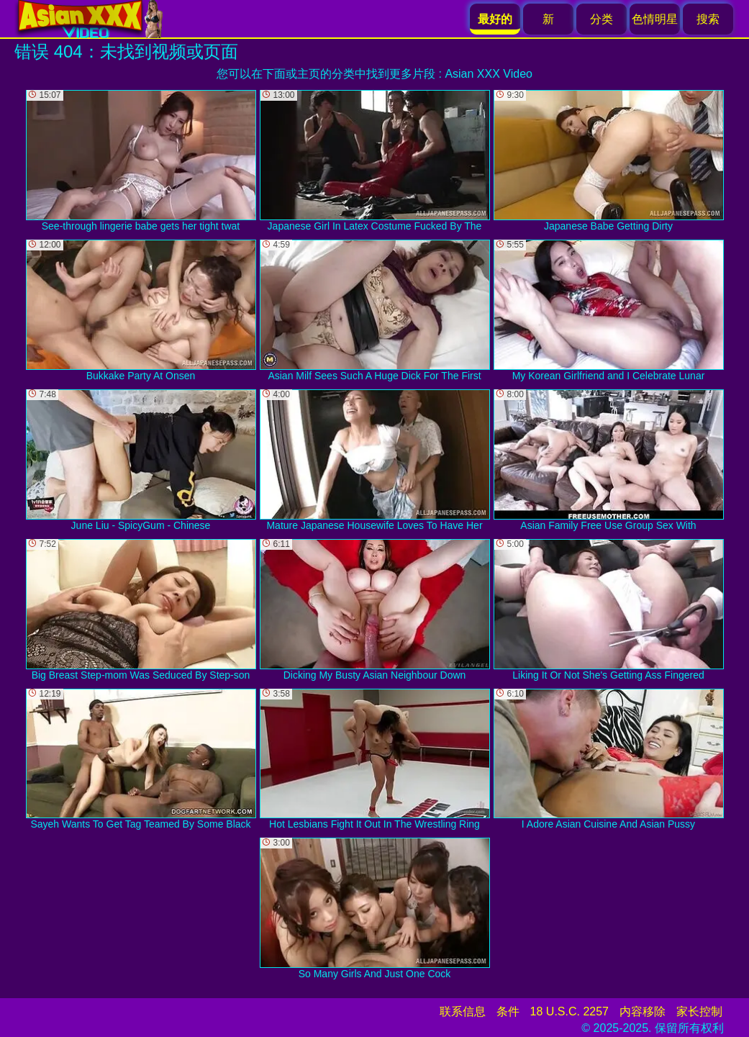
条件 (507, 1011)
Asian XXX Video (488, 74)
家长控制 (699, 1011)
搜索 (708, 19)
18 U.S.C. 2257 (569, 1011)
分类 (601, 19)
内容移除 (642, 1011)
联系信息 (463, 1011)
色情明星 (655, 19)
